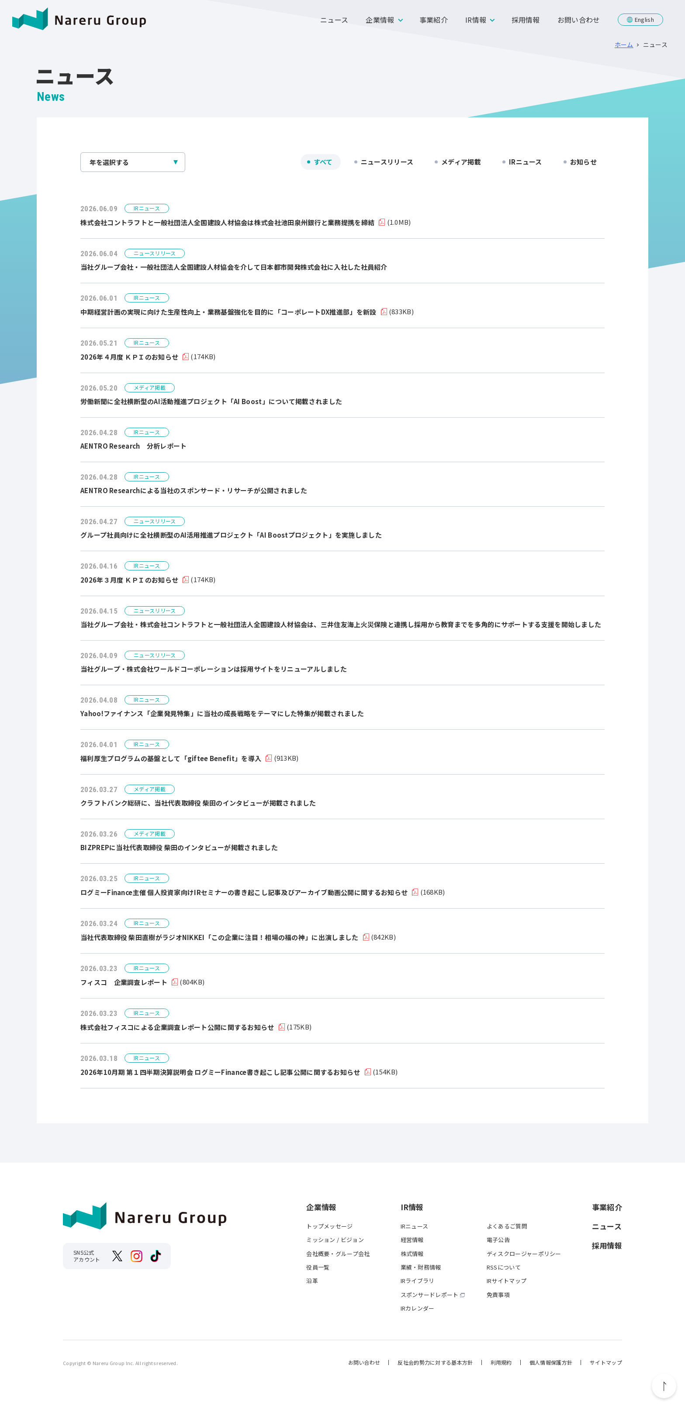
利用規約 (501, 1362)
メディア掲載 (461, 161)
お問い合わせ (578, 19)
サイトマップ (606, 1362)
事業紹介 (433, 19)
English (644, 19)
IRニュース (525, 161)
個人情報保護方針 (550, 1362)
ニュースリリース (387, 161)
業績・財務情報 (421, 1267)
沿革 (312, 1281)
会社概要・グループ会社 (338, 1253)
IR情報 (475, 19)
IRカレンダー (418, 1308)
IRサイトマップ (506, 1281)
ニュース (334, 19)
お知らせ (583, 161)
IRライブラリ (418, 1281)
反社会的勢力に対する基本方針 (435, 1362)
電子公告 (498, 1239)
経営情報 (412, 1239)
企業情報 (380, 19)
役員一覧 (317, 1267)
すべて (323, 161)
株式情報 (412, 1253)
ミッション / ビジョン (335, 1239)
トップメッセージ (329, 1226)
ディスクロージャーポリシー (524, 1253)
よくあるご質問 (507, 1226)
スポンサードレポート (430, 1294)
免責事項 (498, 1294)
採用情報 (526, 19)
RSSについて (504, 1267)
